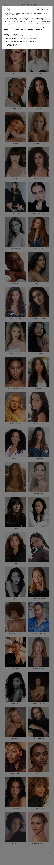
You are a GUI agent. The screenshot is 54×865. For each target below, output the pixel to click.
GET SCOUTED (45, 9)
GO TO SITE (35, 9)
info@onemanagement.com (31, 38)
